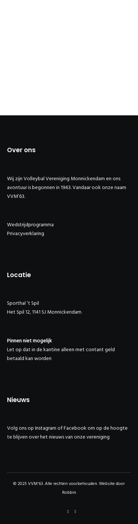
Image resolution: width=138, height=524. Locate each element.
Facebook (75, 428)
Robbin (69, 492)
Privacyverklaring (25, 233)
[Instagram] (75, 511)
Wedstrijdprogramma (30, 224)
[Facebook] (68, 511)
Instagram (45, 428)
